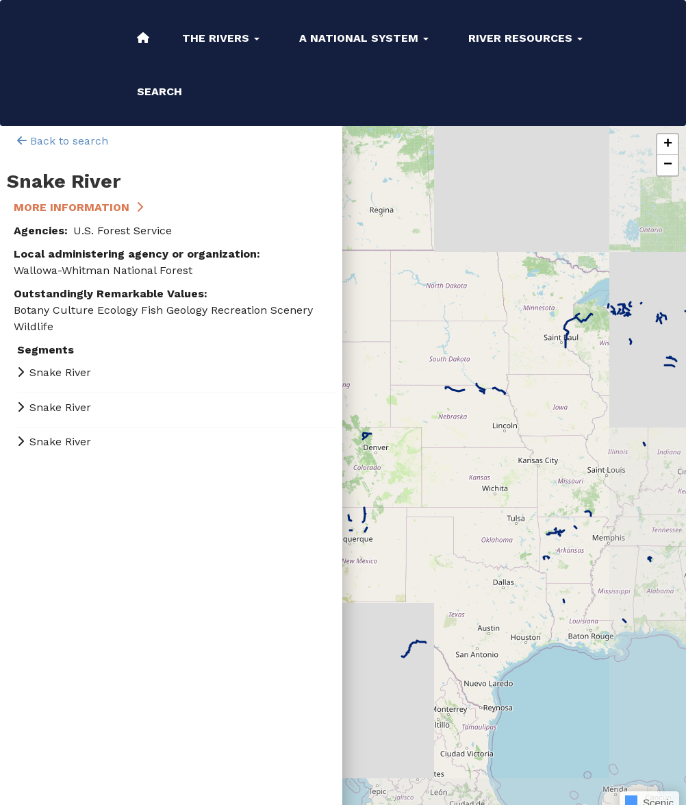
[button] (667, 144)
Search (159, 91)
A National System (364, 38)
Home (143, 37)
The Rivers (220, 38)
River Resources (525, 38)
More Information (71, 207)
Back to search (62, 140)
